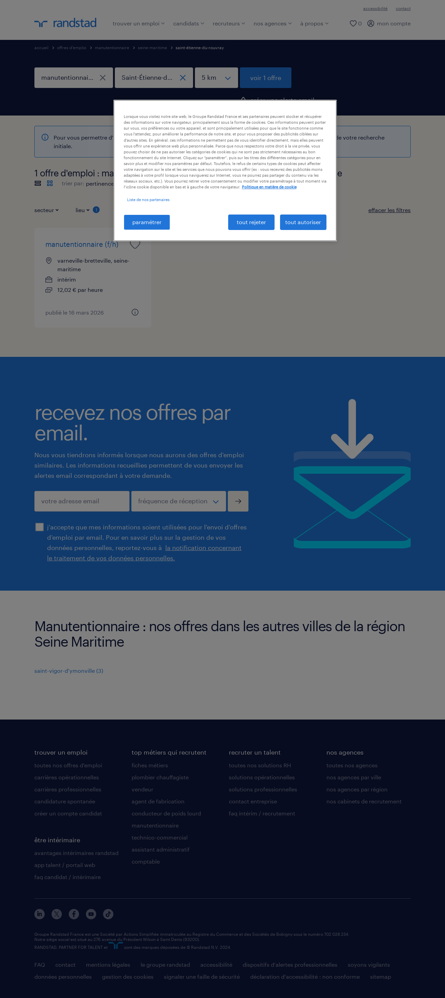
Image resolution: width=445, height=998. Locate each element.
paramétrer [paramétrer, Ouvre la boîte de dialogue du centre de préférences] (147, 222)
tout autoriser (303, 222)
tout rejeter (251, 222)
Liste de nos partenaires (148, 199)
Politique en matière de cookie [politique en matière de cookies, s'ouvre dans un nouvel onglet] (269, 187)
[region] (225, 170)
